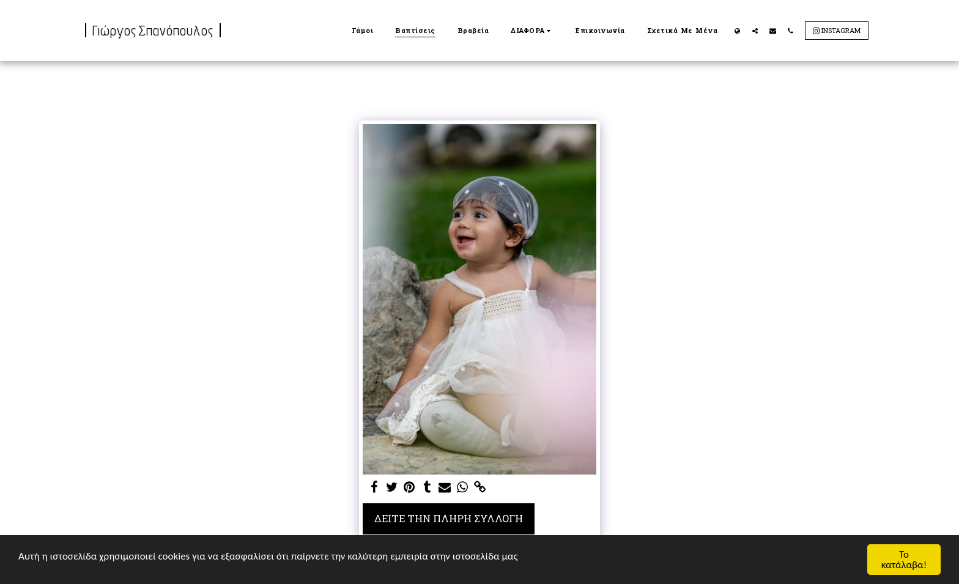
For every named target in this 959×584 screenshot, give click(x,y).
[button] (532, 30)
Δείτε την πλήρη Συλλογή (448, 518)
